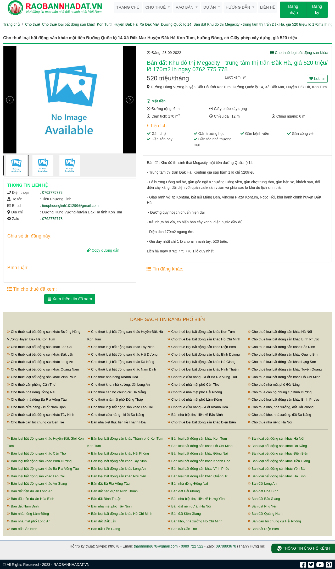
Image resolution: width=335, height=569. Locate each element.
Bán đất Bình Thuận (104, 499)
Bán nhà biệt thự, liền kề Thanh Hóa (116, 422)
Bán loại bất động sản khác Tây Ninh (117, 461)
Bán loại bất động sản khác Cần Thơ (36, 453)
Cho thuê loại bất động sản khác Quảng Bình (284, 354)
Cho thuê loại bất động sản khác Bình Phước (284, 339)
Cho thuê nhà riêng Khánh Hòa (112, 377)
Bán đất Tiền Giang (103, 529)
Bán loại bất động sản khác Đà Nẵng (277, 446)
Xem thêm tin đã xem (70, 299)
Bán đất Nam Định (23, 506)
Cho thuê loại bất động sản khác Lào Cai (39, 347)
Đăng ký (317, 9)
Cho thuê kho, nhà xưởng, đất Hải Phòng (281, 407)
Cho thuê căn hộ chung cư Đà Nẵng (116, 392)
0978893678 (226, 546)
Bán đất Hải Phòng (184, 491)
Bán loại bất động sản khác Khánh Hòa (199, 461)
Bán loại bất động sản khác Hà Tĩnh (277, 476)
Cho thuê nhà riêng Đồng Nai (31, 392)
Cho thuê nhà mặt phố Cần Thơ (193, 384)
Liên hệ (267, 7)
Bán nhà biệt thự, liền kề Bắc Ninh (195, 415)
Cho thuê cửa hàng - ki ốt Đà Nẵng (115, 415)
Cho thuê (156, 7)
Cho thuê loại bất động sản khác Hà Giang (202, 362)
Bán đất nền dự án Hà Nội (189, 506)
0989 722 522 (192, 546)
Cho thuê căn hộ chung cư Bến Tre (35, 422)
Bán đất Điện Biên (263, 529)
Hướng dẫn (238, 7)
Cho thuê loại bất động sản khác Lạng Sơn (282, 362)
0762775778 (52, 192)
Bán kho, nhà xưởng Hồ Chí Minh (195, 521)
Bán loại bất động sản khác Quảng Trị (198, 476)
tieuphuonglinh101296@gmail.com (70, 205)
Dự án (210, 7)
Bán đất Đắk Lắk (101, 521)
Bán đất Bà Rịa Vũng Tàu (108, 483)
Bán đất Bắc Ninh (22, 529)
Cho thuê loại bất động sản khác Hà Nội (280, 332)
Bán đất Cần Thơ (182, 529)
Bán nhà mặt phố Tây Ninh (109, 506)
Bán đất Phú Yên (262, 506)
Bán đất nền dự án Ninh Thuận (112, 491)
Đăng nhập (293, 9)
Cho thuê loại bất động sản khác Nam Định (121, 369)
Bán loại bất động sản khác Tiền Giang (279, 461)
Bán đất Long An (262, 483)
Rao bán (185, 7)
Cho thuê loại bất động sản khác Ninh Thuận (203, 369)
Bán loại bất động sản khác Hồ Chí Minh (200, 446)
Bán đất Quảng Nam (265, 514)
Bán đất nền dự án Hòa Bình (30, 499)
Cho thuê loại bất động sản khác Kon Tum (201, 332)
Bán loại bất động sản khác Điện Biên (278, 453)
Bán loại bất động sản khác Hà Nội (276, 438)
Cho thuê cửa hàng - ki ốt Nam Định (36, 407)
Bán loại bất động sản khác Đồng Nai (198, 453)
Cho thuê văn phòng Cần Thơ (31, 384)
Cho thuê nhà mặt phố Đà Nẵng (274, 384)
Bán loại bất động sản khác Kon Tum (197, 438)
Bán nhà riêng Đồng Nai (188, 483)
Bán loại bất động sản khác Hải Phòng (118, 453)
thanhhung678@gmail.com (156, 546)
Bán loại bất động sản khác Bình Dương (39, 461)
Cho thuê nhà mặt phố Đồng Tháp (115, 399)
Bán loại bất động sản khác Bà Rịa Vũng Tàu (43, 469)
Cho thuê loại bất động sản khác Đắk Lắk (40, 354)
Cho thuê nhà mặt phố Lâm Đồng (195, 399)
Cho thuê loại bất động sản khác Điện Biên (202, 347)
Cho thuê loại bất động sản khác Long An (40, 362)
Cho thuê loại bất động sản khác (68, 24)
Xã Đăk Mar (149, 24)
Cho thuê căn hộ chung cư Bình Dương (280, 392)
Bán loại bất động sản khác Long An (116, 469)
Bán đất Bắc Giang (264, 499)
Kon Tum (104, 24)
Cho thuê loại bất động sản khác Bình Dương (204, 354)
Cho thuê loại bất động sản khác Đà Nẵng (120, 362)
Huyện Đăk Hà (125, 24)
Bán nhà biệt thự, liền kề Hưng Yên (196, 499)
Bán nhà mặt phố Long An (29, 521)
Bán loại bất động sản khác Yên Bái (276, 469)
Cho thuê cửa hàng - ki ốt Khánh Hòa (198, 407)
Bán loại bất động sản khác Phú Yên (116, 476)
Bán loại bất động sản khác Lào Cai (36, 476)
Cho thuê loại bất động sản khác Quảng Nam (43, 369)
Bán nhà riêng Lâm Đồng (28, 514)
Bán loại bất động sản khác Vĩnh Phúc (198, 469)
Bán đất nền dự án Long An (30, 491)
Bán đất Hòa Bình (263, 491)
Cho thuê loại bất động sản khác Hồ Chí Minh (204, 339)
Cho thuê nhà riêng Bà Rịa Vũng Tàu (37, 399)
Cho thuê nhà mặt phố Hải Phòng (195, 392)
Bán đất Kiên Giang (184, 514)
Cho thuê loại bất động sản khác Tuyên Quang (285, 369)
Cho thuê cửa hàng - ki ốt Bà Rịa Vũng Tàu (202, 377)
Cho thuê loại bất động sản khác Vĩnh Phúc (41, 377)
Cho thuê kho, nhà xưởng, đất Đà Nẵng (279, 415)
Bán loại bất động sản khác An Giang (37, 483)
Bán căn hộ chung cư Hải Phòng (274, 521)
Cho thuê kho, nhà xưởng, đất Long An (118, 384)
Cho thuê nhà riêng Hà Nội (270, 422)
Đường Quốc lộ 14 (176, 24)
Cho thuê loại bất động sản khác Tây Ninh (121, 347)
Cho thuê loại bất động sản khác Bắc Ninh (281, 347)
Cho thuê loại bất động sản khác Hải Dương (122, 354)
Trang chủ (127, 7)
